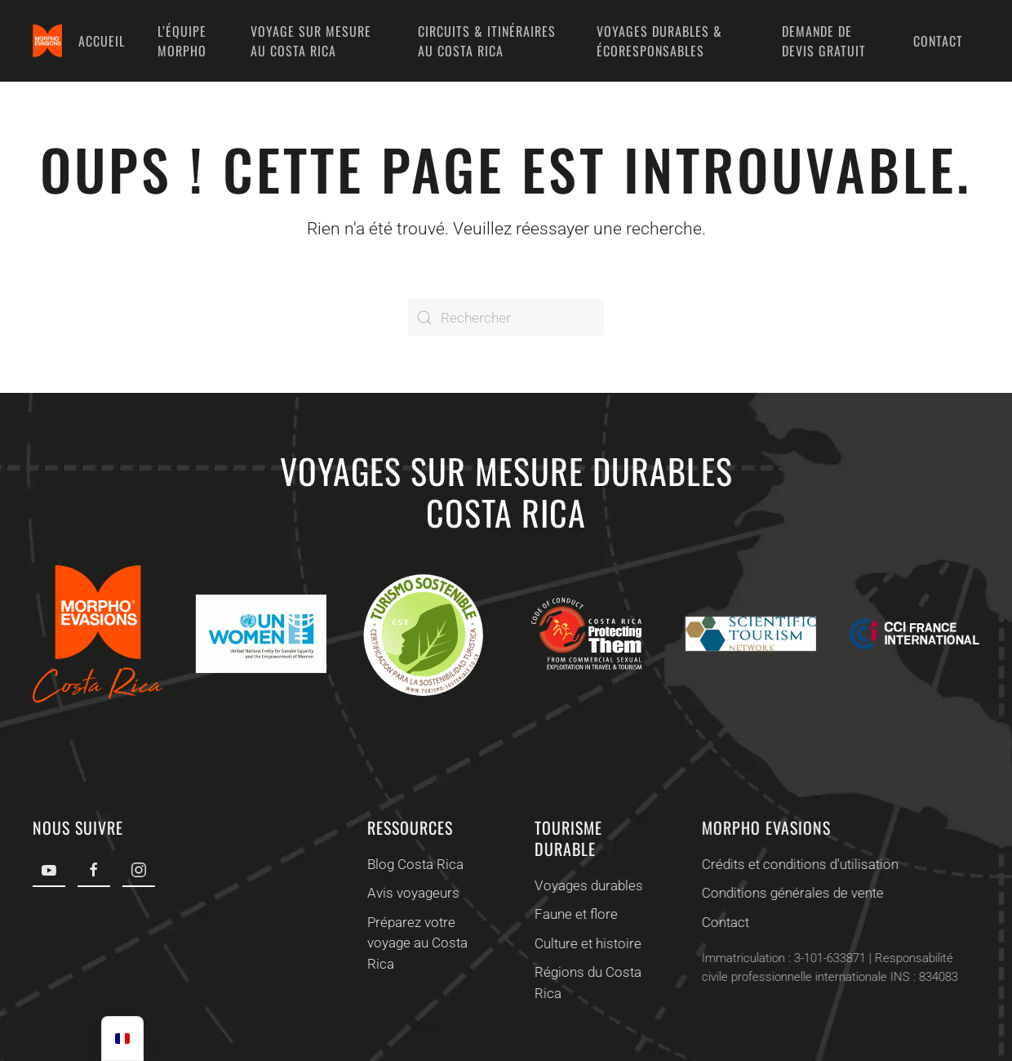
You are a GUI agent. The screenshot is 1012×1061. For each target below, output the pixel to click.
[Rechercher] (506, 317)
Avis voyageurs (412, 893)
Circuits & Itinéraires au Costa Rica (487, 40)
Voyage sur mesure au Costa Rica (311, 40)
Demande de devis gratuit (824, 40)
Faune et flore (574, 914)
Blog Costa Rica (414, 864)
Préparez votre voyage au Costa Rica (416, 943)
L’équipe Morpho (182, 40)
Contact (938, 41)
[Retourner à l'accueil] (47, 41)
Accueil (101, 41)
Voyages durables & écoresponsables (659, 40)
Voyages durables (587, 885)
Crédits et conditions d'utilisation (797, 864)
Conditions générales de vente (790, 893)
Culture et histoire (586, 943)
